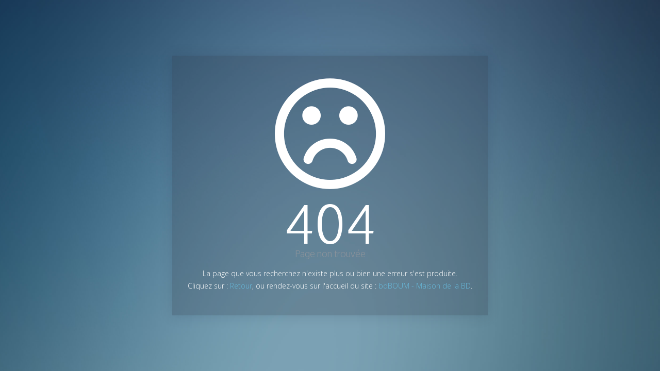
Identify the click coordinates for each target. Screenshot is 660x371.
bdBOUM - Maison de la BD (424, 286)
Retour (241, 286)
